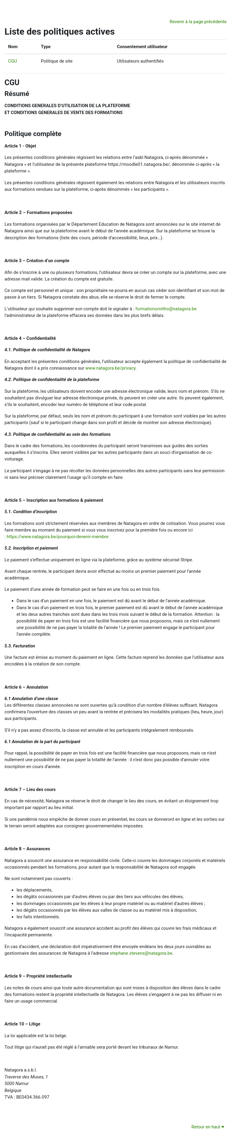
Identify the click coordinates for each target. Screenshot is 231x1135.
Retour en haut (208, 1127)
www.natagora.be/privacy (110, 368)
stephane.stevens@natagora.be (141, 953)
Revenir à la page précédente (198, 21)
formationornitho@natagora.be (165, 309)
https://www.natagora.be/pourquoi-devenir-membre (57, 536)
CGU (12, 61)
